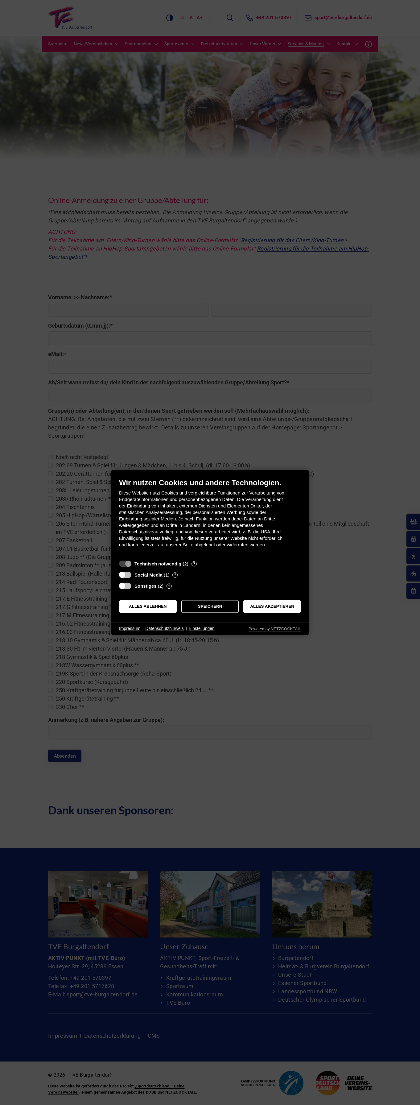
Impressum (129, 628)
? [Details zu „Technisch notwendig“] (194, 563)
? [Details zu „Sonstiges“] (169, 586)
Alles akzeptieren (272, 606)
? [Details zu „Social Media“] (175, 575)
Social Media (148, 574)
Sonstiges (145, 586)
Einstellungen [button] (202, 628)
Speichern (210, 606)
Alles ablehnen (148, 606)
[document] (210, 517)
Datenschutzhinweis (164, 628)
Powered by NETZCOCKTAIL (275, 629)
